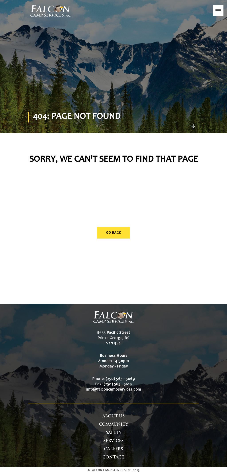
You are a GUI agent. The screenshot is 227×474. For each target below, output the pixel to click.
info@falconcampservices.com (113, 390)
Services (113, 441)
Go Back (113, 233)
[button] (218, 10)
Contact (113, 457)
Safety (113, 433)
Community (113, 425)
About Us (113, 416)
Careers (113, 449)
